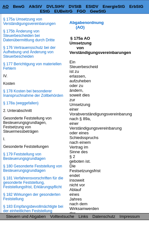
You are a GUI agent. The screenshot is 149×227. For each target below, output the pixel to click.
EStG (45, 11)
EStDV (92, 6)
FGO (81, 11)
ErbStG (136, 6)
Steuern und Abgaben (26, 216)
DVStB (75, 6)
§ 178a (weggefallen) (21, 103)
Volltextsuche (62, 216)
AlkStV (35, 6)
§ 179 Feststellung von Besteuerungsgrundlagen (24, 156)
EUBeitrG (63, 11)
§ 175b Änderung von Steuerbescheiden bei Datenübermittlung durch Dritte (29, 35)
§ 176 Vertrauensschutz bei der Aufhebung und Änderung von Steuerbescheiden (29, 52)
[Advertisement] (117, 40)
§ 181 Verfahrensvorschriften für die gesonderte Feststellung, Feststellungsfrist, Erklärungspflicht (33, 182)
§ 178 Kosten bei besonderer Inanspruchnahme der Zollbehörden (33, 93)
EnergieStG (114, 6)
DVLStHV (55, 6)
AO (6, 6)
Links (83, 216)
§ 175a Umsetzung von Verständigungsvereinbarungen (29, 21)
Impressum (130, 216)
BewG (19, 6)
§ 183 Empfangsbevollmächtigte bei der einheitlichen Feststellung (33, 208)
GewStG (98, 11)
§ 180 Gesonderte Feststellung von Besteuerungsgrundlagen (32, 168)
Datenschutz (103, 216)
